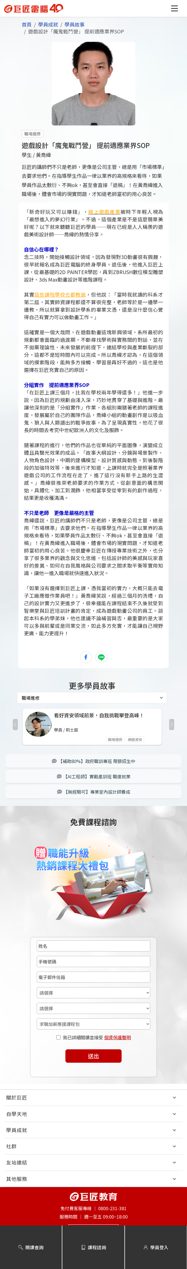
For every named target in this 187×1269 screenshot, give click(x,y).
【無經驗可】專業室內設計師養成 (93, 791)
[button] (174, 8)
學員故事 (75, 24)
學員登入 (156, 1247)
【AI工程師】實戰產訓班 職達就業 (94, 776)
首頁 (27, 24)
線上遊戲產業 (104, 211)
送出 (93, 1056)
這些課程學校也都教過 (60, 294)
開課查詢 (31, 1247)
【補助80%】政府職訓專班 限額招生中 (93, 761)
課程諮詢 (93, 1247)
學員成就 (48, 24)
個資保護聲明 (117, 1037)
